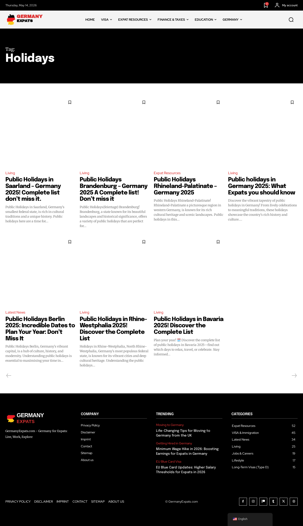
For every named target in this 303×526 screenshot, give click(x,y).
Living (10, 173)
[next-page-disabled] (294, 375)
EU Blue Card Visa (168, 462)
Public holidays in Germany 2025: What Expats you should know (262, 186)
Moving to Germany (170, 425)
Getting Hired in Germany (174, 443)
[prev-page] (8, 375)
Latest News (15, 312)
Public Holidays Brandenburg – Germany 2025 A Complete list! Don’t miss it (114, 189)
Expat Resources (167, 173)
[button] (291, 19)
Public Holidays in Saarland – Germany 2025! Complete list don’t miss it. (33, 189)
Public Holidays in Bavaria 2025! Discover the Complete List (185, 325)
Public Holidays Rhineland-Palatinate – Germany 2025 (185, 186)
